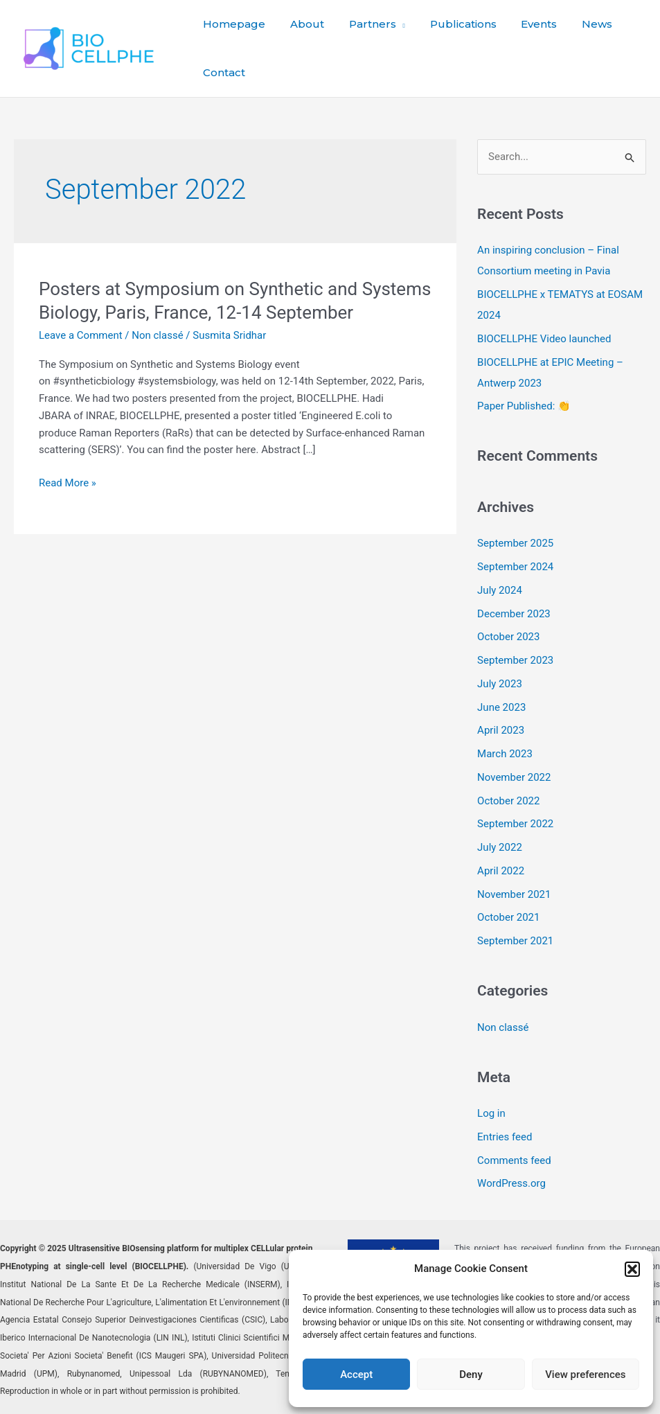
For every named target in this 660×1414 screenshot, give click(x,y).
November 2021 (514, 894)
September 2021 (515, 941)
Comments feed (514, 1160)
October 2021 (508, 917)
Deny (471, 1374)
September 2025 (515, 543)
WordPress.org (511, 1183)
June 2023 (501, 707)
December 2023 (514, 614)
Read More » (67, 483)
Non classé (157, 335)
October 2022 (508, 801)
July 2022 (499, 847)
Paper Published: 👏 (524, 406)
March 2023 (505, 754)
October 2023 (508, 636)
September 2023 (515, 660)
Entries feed (504, 1137)
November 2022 (514, 777)
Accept (356, 1374)
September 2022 (515, 824)
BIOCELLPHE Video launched (544, 339)
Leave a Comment (81, 335)
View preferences (585, 1374)
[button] (632, 1269)
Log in (491, 1113)
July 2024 (499, 590)
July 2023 (499, 684)
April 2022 (500, 871)
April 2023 (500, 730)
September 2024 (515, 566)
